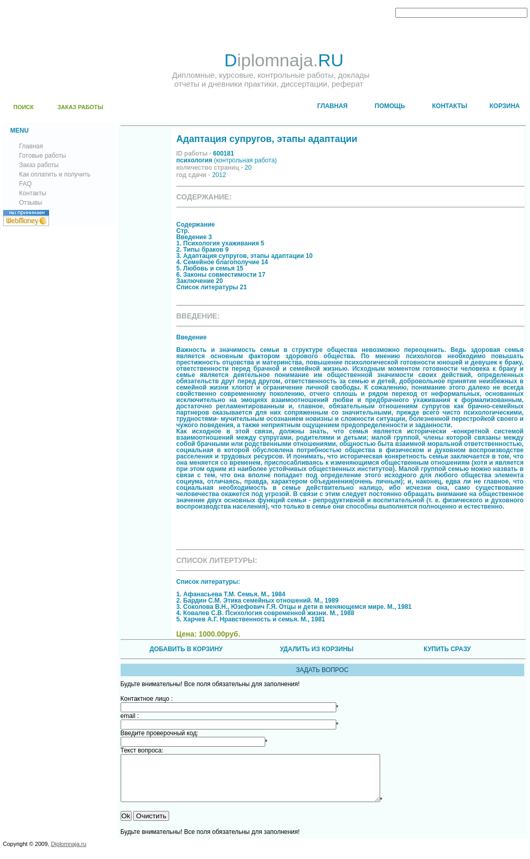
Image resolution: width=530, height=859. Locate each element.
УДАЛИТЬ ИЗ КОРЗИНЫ (317, 649)
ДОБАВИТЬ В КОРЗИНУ (185, 649)
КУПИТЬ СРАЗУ (446, 649)
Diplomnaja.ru (68, 853)
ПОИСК (24, 107)
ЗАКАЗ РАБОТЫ (80, 107)
